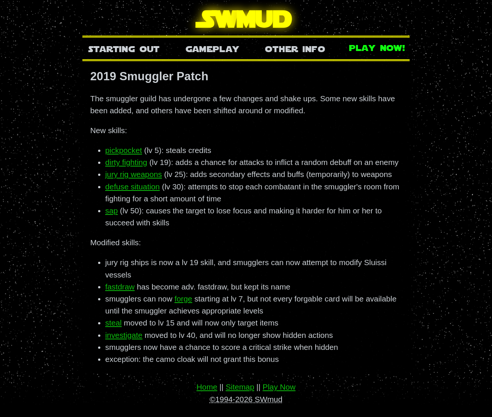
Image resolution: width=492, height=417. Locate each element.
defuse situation (132, 186)
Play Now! (377, 47)
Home (207, 386)
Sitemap (240, 386)
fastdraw (120, 286)
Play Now (278, 386)
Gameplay (212, 48)
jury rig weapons (133, 174)
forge (183, 298)
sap (111, 210)
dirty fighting (126, 162)
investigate (123, 335)
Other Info (295, 48)
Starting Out (124, 48)
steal (113, 322)
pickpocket (123, 150)
